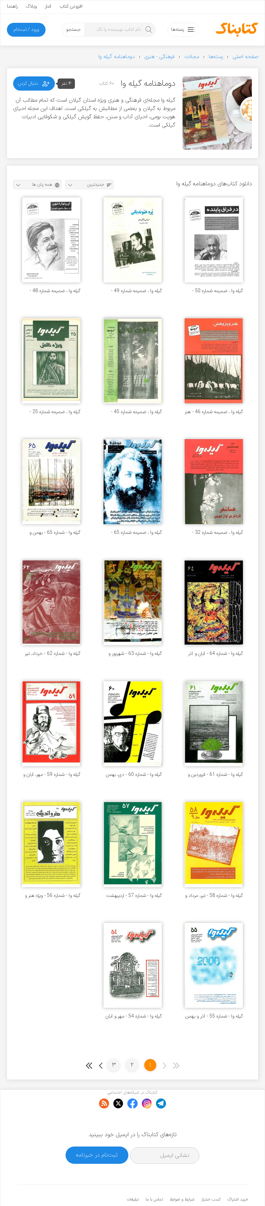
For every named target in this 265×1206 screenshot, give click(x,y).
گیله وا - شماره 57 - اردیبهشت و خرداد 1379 (134, 895)
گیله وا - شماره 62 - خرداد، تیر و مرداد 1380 (52, 653)
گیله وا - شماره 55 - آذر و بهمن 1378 (214, 1016)
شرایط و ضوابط (182, 1178)
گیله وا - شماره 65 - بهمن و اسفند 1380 (54, 532)
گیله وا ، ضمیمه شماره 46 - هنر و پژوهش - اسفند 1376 (214, 412)
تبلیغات (133, 1178)
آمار (48, 6)
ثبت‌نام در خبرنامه (97, 1134)
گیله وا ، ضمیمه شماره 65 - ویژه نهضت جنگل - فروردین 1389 (136, 532)
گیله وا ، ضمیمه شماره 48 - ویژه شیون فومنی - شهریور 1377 (55, 291)
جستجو (73, 29)
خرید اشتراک (237, 1178)
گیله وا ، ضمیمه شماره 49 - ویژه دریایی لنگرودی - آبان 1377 (136, 291)
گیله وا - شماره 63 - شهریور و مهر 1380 (135, 653)
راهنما (12, 6)
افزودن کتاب (71, 6)
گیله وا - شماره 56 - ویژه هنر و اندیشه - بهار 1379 (52, 895)
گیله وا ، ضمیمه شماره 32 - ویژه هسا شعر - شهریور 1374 (215, 532)
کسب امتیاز (210, 1178)
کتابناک (211, 1189)
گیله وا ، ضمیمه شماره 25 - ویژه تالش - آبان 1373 (55, 412)
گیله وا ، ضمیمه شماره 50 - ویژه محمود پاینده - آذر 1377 (215, 291)
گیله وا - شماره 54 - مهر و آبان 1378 (134, 1016)
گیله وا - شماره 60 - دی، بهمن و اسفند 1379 (134, 774)
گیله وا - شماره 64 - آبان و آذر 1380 (215, 653)
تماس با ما (154, 1178)
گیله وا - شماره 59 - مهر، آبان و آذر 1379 (51, 774)
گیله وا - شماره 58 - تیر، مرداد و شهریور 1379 (214, 895)
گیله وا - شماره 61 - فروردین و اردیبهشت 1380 (215, 774)
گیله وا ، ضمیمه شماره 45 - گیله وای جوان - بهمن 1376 (135, 412)
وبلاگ (31, 6)
